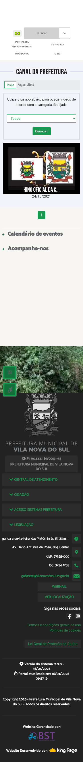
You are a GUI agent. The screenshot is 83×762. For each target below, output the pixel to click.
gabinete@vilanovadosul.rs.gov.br (45, 576)
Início (10, 85)
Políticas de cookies (65, 630)
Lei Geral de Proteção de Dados (52, 644)
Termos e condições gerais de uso (54, 625)
